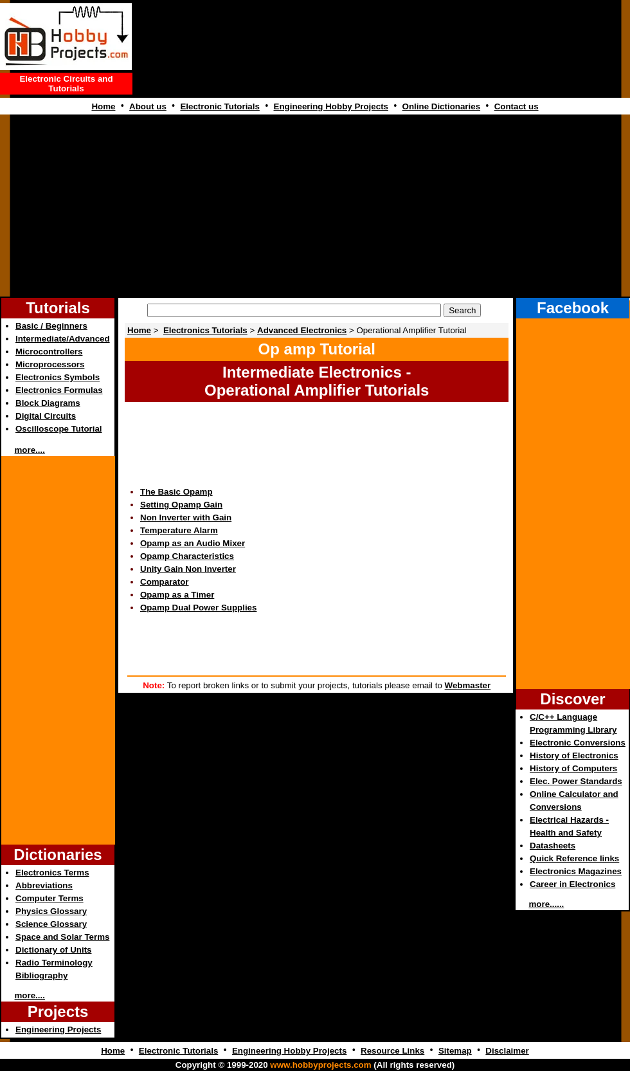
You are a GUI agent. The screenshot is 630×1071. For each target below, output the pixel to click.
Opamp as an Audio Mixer (192, 543)
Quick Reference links (574, 858)
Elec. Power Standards (576, 781)
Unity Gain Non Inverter (188, 569)
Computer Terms (49, 898)
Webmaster (468, 685)
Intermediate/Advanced (62, 338)
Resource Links (392, 1051)
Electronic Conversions (578, 742)
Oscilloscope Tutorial (58, 429)
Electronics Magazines (576, 871)
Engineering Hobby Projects (331, 106)
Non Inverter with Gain (185, 517)
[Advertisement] (315, 207)
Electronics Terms (52, 872)
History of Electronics (574, 755)
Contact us (516, 106)
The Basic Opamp (176, 492)
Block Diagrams (47, 403)
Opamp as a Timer (177, 595)
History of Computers (573, 768)
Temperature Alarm (179, 530)
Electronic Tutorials (219, 106)
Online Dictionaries (441, 106)
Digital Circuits (45, 416)
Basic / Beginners (51, 326)
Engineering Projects (58, 1029)
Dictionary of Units (53, 950)
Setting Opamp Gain (181, 504)
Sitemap (455, 1051)
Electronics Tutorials (205, 330)
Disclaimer (506, 1051)
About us (147, 106)
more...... (546, 904)
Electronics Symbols (57, 377)
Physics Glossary (51, 911)
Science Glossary (51, 924)
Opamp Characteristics (187, 556)
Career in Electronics (572, 884)
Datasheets (552, 845)
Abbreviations (44, 885)
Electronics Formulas (59, 390)
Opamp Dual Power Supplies (198, 607)
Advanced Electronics (301, 330)
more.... (30, 450)
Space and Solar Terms (62, 937)
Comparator (164, 582)
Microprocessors (49, 364)
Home (103, 106)
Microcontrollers (48, 351)
